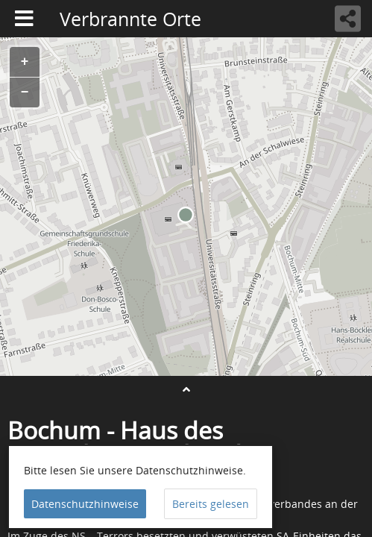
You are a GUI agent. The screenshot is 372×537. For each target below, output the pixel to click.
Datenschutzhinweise (85, 504)
